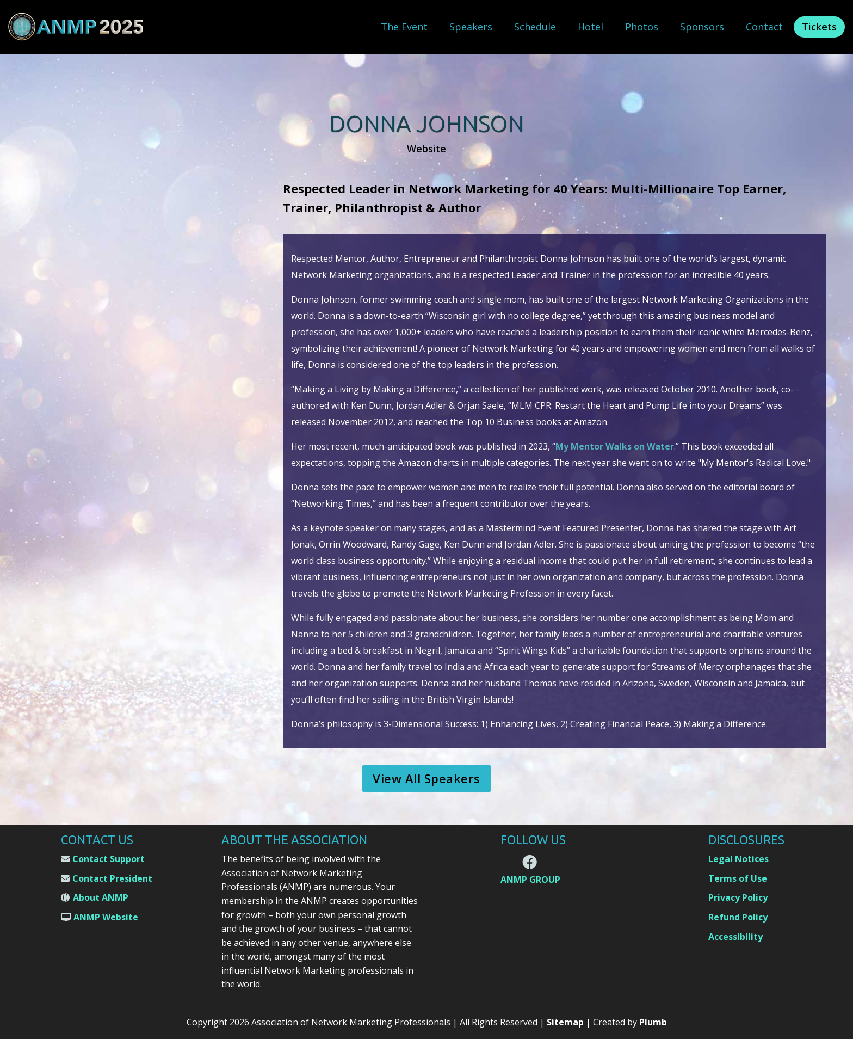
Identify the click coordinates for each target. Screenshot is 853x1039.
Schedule (535, 26)
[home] (76, 27)
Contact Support (108, 859)
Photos (641, 26)
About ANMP (100, 897)
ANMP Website (105, 917)
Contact (764, 26)
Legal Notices (738, 859)
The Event (404, 26)
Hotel (590, 26)
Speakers (470, 26)
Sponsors (702, 26)
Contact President (112, 878)
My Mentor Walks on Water (614, 446)
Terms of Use (737, 878)
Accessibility (735, 937)
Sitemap (565, 1022)
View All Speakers (426, 778)
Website (426, 149)
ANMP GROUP (530, 880)
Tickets (819, 26)
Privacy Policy (738, 897)
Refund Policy (738, 917)
